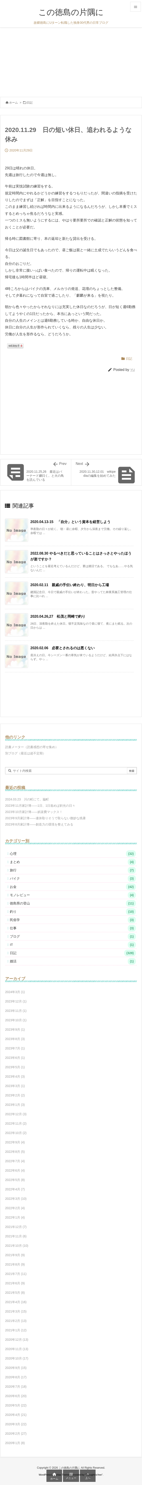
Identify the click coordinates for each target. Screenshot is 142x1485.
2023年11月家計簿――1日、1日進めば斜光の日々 (40, 805)
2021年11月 (16, 1236)
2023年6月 (15, 1057)
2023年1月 (15, 1104)
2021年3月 (16, 1311)
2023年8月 (15, 1039)
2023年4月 (15, 1076)
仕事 (73, 928)
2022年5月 (15, 1180)
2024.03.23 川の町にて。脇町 (27, 799)
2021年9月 (15, 1255)
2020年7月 (16, 1386)
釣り (73, 911)
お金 (73, 886)
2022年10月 (16, 1133)
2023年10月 (16, 1020)
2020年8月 (16, 1377)
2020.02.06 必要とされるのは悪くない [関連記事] (62, 648)
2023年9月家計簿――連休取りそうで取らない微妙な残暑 (45, 818)
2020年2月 (16, 1433)
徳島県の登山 (73, 903)
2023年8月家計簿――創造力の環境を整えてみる (39, 824)
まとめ (73, 862)
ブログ (73, 936)
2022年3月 (16, 1198)
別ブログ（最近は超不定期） (25, 753)
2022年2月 (15, 1208)
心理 (73, 853)
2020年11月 (16, 1349)
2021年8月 (15, 1264)
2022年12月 (16, 1114)
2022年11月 (16, 1123)
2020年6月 (16, 1396)
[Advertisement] (71, 61)
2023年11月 (16, 1011)
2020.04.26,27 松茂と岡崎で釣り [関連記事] (57, 616)
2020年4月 (16, 1415)
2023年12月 (16, 1001)
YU (132, 370)
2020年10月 (16, 1358)
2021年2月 (16, 1321)
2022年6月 (15, 1170)
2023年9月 (15, 1029)
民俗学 (73, 920)
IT (73, 944)
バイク (73, 878)
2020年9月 (16, 1368)
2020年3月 (16, 1424)
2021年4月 (16, 1302)
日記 (30, 102)
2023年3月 (15, 1086)
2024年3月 (15, 992)
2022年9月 (15, 1142)
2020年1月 (15, 1443)
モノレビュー (73, 895)
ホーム (13, 102)
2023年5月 (15, 1067)
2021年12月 (16, 1227)
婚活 (73, 961)
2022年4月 (15, 1189)
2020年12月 (16, 1339)
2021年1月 (16, 1330)
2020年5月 (16, 1405)
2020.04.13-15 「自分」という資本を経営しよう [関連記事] (70, 522)
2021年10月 (16, 1245)
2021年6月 (15, 1283)
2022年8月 (15, 1151)
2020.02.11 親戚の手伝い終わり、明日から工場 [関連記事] (69, 585)
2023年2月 (15, 1095)
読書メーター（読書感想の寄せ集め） (31, 747)
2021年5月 (15, 1292)
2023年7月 (15, 1048)
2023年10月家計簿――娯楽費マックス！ (34, 812)
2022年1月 (15, 1217)
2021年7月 (16, 1274)
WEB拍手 (15, 345)
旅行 (73, 870)
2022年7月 (15, 1161)
